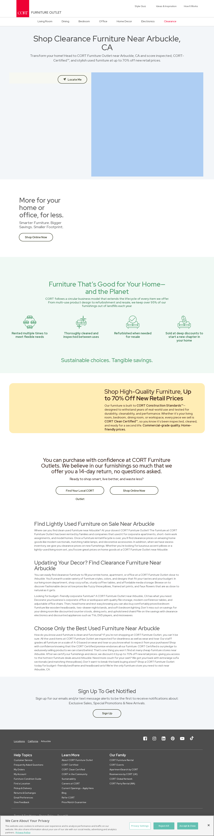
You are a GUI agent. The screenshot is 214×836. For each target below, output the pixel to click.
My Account (20, 774)
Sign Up (107, 713)
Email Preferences (23, 797)
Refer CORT (68, 797)
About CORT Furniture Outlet (77, 760)
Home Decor (124, 21)
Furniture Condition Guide (27, 778)
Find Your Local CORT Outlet (80, 492)
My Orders (19, 769)
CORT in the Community (74, 774)
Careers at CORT (71, 783)
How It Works (191, 6)
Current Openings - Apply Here (78, 788)
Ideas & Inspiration (166, 6)
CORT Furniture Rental (122, 760)
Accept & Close (188, 825)
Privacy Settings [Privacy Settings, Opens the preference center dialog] (140, 825)
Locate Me (74, 79)
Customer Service (23, 760)
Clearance (170, 21)
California (33, 741)
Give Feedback (21, 802)
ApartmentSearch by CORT (124, 769)
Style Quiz (140, 6)
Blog (64, 793)
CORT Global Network (121, 778)
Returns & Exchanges (25, 793)
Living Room (45, 21)
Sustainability (69, 778)
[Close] (208, 825)
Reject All (164, 825)
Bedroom (84, 21)
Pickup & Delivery (23, 788)
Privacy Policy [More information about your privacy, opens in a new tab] (23, 832)
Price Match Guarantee (74, 802)
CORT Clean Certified (73, 769)
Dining (65, 21)
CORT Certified (70, 764)
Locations (19, 741)
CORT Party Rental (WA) (122, 783)
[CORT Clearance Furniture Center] (39, 8)
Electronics (148, 21)
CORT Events (117, 764)
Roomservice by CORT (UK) (124, 774)
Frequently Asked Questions (28, 764)
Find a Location (22, 783)
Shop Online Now (36, 237)
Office (103, 21)
